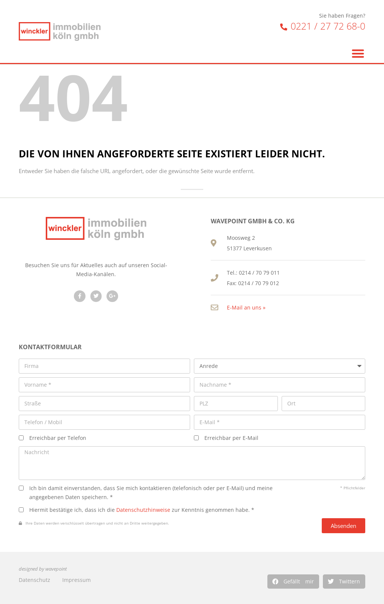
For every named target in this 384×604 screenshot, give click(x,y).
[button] (293, 581)
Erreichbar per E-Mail (231, 437)
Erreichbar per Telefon (57, 437)
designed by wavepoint (43, 569)
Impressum (76, 579)
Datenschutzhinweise (143, 509)
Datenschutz (34, 579)
